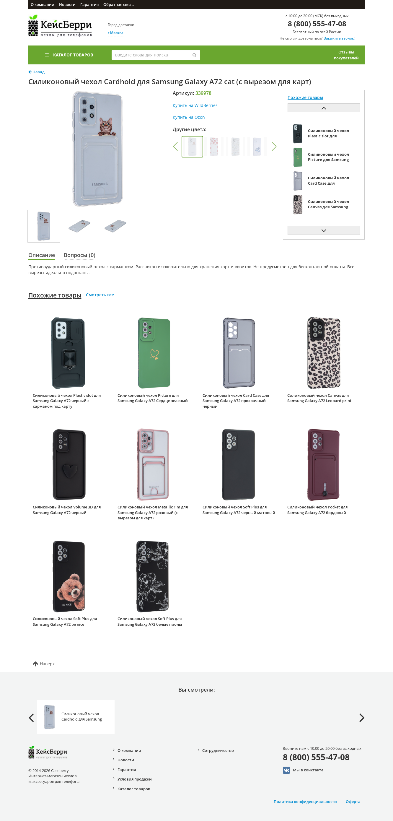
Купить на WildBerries (195, 105)
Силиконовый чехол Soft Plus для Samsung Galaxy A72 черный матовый (239, 509)
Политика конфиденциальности (305, 801)
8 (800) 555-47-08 (317, 23)
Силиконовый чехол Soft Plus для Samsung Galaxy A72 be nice (65, 621)
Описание (41, 255)
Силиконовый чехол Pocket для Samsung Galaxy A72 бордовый (317, 509)
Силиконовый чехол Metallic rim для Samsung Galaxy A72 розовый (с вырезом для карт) (153, 512)
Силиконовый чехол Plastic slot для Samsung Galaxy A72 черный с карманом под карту (67, 401)
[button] (175, 146)
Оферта (353, 801)
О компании (42, 4)
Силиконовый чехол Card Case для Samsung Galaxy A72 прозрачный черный (236, 401)
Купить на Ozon (189, 117)
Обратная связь (118, 4)
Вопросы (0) (79, 255)
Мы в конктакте (303, 770)
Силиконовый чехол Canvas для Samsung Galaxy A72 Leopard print (319, 398)
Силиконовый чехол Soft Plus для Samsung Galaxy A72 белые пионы (150, 621)
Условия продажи (135, 779)
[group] (192, 146)
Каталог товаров (69, 55)
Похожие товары (54, 295)
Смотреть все (100, 294)
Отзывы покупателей (346, 55)
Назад (36, 71)
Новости (67, 4)
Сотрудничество (218, 750)
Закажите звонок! (339, 38)
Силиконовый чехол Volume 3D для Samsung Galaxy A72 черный (67, 509)
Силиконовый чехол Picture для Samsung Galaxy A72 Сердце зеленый (153, 398)
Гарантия (89, 4)
